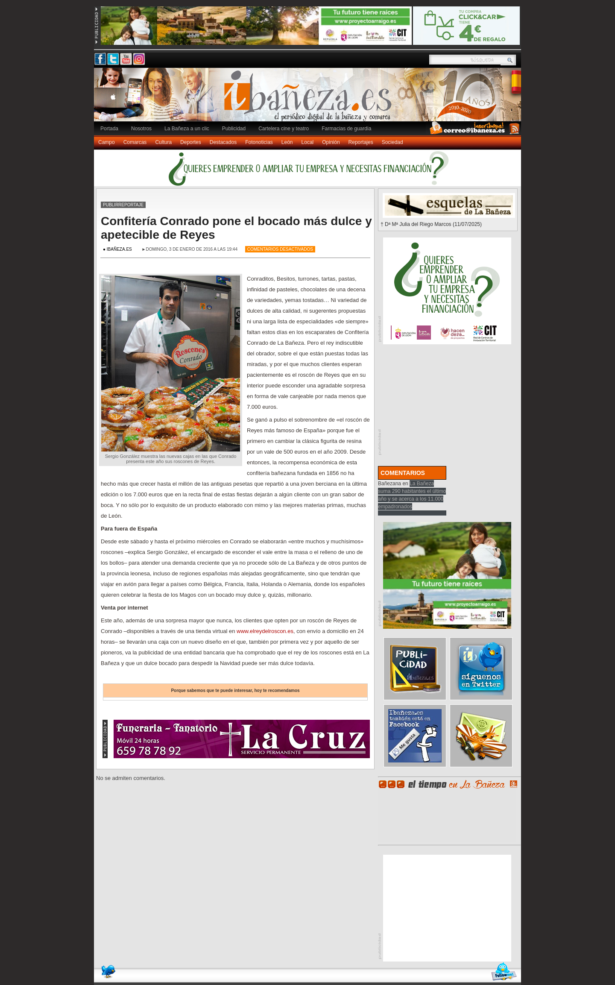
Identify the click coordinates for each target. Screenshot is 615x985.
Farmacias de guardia (346, 129)
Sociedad (392, 142)
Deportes (190, 142)
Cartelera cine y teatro (283, 129)
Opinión (331, 142)
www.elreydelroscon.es (265, 631)
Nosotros (141, 129)
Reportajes (360, 142)
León (287, 142)
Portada (109, 129)
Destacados (223, 142)
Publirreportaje (123, 204)
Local (308, 142)
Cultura (163, 142)
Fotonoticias (259, 142)
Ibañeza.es (309, 99)
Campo (106, 142)
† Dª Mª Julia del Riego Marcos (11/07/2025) (431, 224)
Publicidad (234, 129)
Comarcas (135, 142)
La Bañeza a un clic (186, 129)
